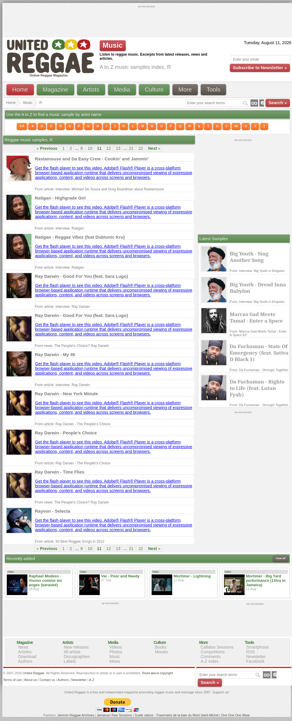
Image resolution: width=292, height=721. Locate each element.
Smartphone (257, 647)
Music (27, 103)
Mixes (115, 661)
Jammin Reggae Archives (75, 715)
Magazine (55, 89)
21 (131, 148)
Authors (25, 661)
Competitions (213, 651)
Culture (154, 89)
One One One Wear (235, 715)
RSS (250, 651)
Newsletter (256, 656)
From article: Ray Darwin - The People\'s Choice (72, 424)
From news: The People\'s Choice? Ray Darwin (72, 346)
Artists (91, 89)
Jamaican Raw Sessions (114, 715)
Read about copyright (157, 673)
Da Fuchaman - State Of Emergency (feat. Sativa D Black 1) (259, 353)
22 (140, 148)
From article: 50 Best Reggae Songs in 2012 (69, 541)
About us (30, 680)
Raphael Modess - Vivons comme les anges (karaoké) (45, 580)
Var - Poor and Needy (120, 576)
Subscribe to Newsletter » (260, 67)
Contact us (47, 680)
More (185, 89)
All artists (72, 651)
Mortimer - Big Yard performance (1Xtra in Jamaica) (266, 580)
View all (281, 558)
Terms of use (12, 680)
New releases (76, 647)
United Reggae (33, 673)
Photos (116, 651)
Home (20, 89)
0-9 (22, 126)
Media (122, 89)
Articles (25, 651)
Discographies (77, 656)
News (23, 647)
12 (108, 148)
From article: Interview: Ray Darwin (62, 307)
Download (27, 656)
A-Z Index (210, 661)
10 (90, 148)
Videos (116, 647)
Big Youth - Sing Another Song (249, 256)
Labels (70, 661)
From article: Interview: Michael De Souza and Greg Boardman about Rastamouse (99, 189)
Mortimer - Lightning (192, 576)
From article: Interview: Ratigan (59, 228)
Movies (161, 651)
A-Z (91, 680)
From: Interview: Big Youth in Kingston (257, 271)
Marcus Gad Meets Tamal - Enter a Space (256, 317)
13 (118, 148)
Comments (211, 656)
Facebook (255, 661)
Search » (277, 102)
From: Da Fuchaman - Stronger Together (259, 370)
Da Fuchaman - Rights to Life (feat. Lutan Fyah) (257, 388)
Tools (213, 89)
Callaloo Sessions (217, 647)
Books (161, 647)
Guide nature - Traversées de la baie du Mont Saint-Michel (176, 715)
